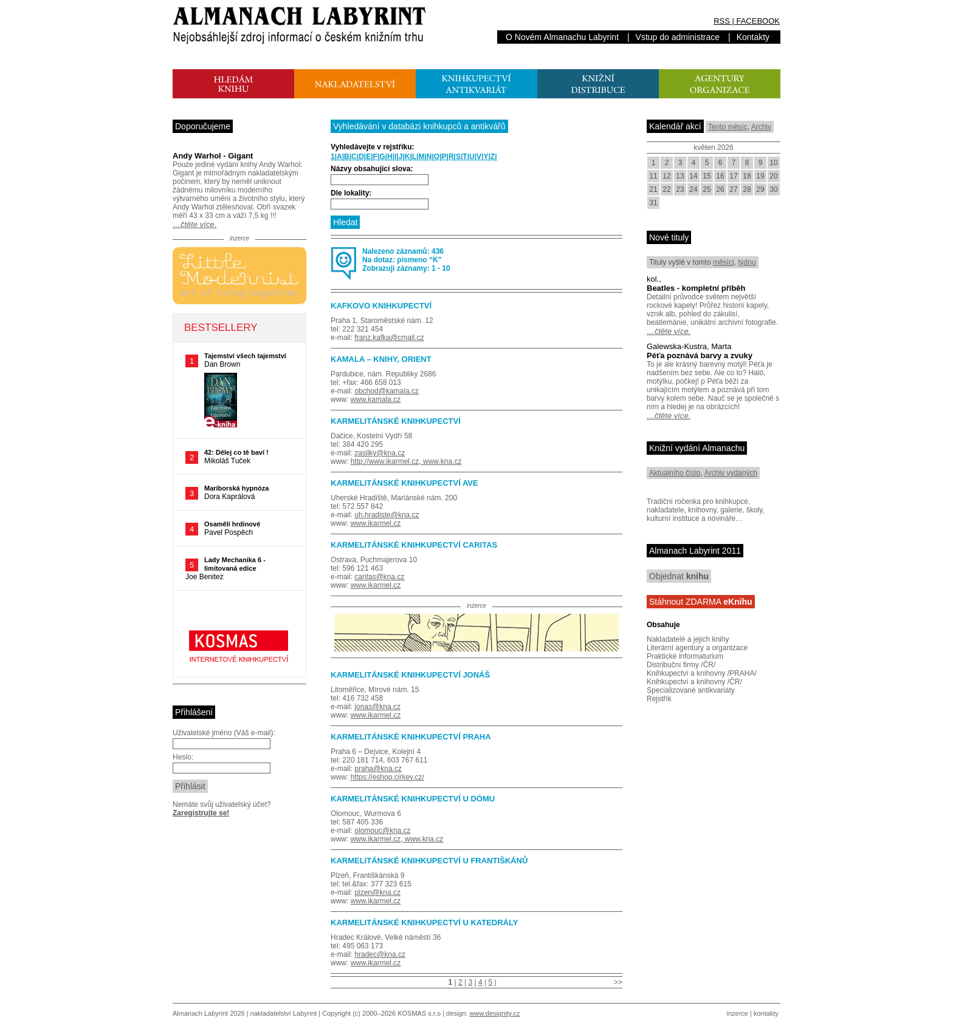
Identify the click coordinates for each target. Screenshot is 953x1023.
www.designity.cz (495, 1013)
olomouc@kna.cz (382, 830)
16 (720, 176)
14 (693, 176)
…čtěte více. (194, 224)
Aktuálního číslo (675, 473)
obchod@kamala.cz (386, 391)
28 (747, 189)
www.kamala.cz (376, 399)
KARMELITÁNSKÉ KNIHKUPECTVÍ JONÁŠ (410, 674)
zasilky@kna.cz (379, 453)
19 (760, 176)
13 (680, 176)
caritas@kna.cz (379, 577)
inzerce (737, 1013)
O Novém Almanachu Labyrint (562, 37)
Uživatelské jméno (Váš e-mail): (224, 733)
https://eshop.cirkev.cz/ (387, 777)
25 (706, 189)
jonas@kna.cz (377, 706)
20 (773, 176)
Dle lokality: (351, 193)
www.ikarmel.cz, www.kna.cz (397, 839)
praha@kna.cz (378, 768)
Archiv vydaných (730, 473)
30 (773, 189)
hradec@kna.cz (379, 954)
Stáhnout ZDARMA (700, 602)
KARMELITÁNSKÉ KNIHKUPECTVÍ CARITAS (414, 544)
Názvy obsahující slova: (372, 169)
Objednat (679, 576)
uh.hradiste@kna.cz (386, 515)
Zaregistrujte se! (201, 813)
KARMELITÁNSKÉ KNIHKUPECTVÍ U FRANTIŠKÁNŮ (429, 860)
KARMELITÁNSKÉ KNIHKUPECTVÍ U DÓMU (413, 798)
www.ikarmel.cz (376, 523)
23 (680, 189)
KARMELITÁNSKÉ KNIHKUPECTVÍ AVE (404, 483)
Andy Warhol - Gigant (213, 155)
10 (773, 162)
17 (733, 176)
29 (760, 189)
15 (706, 176)
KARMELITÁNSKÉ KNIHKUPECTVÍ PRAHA (411, 736)
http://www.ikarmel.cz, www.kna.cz (406, 461)
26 (720, 189)
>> (618, 982)
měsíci (723, 262)
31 (653, 203)
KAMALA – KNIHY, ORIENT (381, 359)
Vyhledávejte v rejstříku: (373, 147)
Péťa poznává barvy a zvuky (699, 355)
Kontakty (753, 37)
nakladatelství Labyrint (283, 1013)
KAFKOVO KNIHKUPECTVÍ (381, 305)
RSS (722, 20)
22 (666, 189)
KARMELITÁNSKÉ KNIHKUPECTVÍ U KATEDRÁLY (424, 922)
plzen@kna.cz (377, 892)
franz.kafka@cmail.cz (389, 337)
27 (733, 189)
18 (747, 176)
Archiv (761, 127)
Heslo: (183, 757)
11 (653, 176)
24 (693, 189)
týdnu (746, 262)
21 (653, 189)
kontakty (766, 1013)
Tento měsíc (728, 127)
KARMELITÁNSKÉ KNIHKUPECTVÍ (396, 421)
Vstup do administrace (678, 37)
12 (666, 176)
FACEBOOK (758, 20)
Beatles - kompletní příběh (696, 288)
